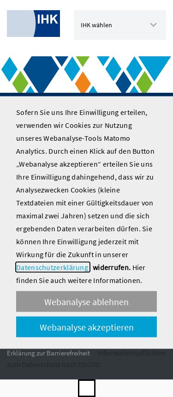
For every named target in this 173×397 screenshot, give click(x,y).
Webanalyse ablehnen (86, 301)
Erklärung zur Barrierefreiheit (48, 353)
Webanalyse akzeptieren (87, 326)
